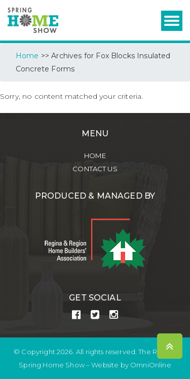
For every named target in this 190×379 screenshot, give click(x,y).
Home (95, 155)
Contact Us (95, 169)
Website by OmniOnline (131, 365)
